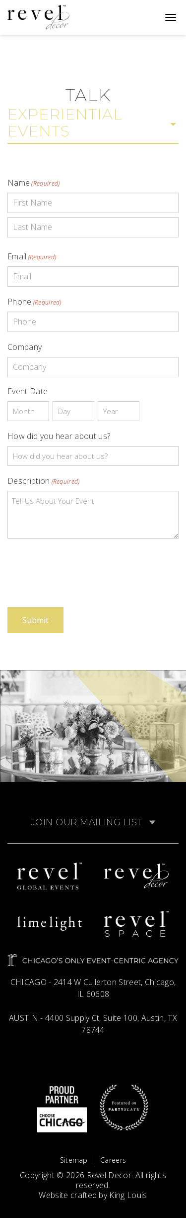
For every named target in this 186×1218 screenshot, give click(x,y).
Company (24, 346)
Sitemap (74, 1160)
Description (43, 480)
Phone (34, 301)
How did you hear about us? (58, 436)
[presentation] (82, 566)
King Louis (128, 1195)
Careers (113, 1160)
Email (32, 256)
